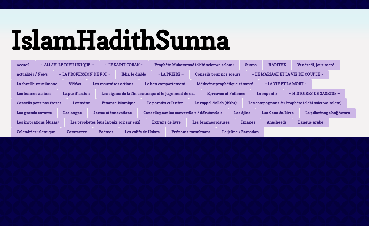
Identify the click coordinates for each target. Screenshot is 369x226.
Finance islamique (118, 103)
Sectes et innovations (112, 112)
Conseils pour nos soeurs (217, 74)
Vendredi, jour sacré (315, 64)
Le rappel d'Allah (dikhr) (216, 103)
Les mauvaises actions (113, 83)
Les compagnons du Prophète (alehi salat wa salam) (294, 103)
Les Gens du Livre (278, 112)
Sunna (251, 64)
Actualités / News (32, 74)
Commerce (77, 131)
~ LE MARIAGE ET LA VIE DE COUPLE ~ (287, 74)
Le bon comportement (165, 83)
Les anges (72, 112)
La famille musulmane (37, 83)
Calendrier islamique (36, 131)
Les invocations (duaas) (38, 122)
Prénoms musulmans (190, 131)
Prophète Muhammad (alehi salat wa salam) (194, 64)
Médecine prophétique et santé (225, 83)
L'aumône (81, 103)
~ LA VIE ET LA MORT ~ (285, 83)
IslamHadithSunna (120, 40)
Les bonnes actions (34, 93)
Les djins (242, 112)
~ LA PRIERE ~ (171, 74)
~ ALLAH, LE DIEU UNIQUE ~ (67, 64)
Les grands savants (34, 112)
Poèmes (106, 131)
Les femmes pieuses (211, 122)
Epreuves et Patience (226, 93)
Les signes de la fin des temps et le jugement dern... (148, 93)
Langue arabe (310, 122)
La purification (76, 93)
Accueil (23, 64)
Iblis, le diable (133, 74)
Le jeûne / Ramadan (240, 131)
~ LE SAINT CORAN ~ (124, 64)
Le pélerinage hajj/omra (327, 112)
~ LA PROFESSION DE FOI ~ (84, 74)
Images (248, 122)
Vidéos (75, 83)
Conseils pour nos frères (39, 103)
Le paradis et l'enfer (165, 103)
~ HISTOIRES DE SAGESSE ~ (314, 93)
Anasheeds (276, 122)
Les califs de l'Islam (142, 131)
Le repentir (267, 93)
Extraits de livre (166, 122)
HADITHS (277, 64)
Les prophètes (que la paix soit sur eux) (105, 122)
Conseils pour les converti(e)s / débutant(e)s (182, 112)
